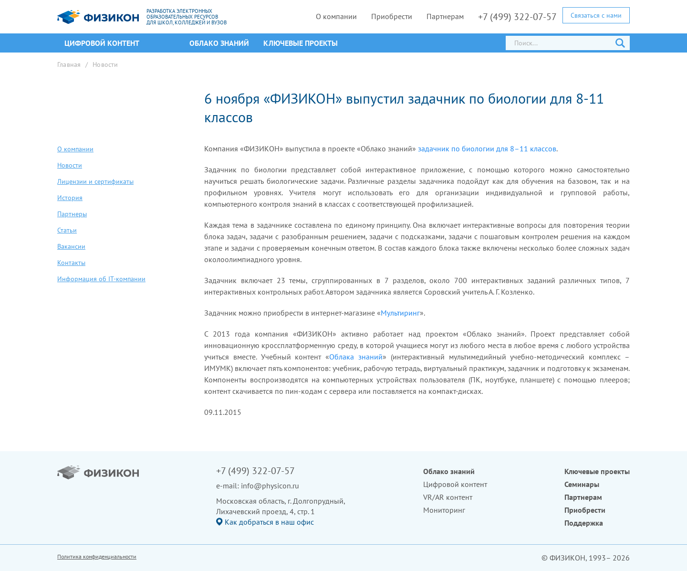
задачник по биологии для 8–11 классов (487, 148)
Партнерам (445, 16)
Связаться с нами (596, 15)
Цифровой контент (455, 484)
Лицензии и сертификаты (95, 181)
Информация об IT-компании (101, 279)
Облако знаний (219, 43)
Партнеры (72, 214)
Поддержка (583, 523)
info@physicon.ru (270, 485)
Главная (69, 64)
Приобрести (391, 16)
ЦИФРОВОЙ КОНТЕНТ (101, 43)
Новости (105, 64)
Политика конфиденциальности (96, 556)
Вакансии (71, 246)
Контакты (71, 262)
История (70, 197)
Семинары (581, 484)
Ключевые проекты (300, 43)
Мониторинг (444, 510)
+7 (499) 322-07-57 (517, 17)
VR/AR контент (447, 497)
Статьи (67, 230)
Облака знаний (356, 356)
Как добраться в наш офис (269, 522)
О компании (336, 16)
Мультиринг (400, 312)
